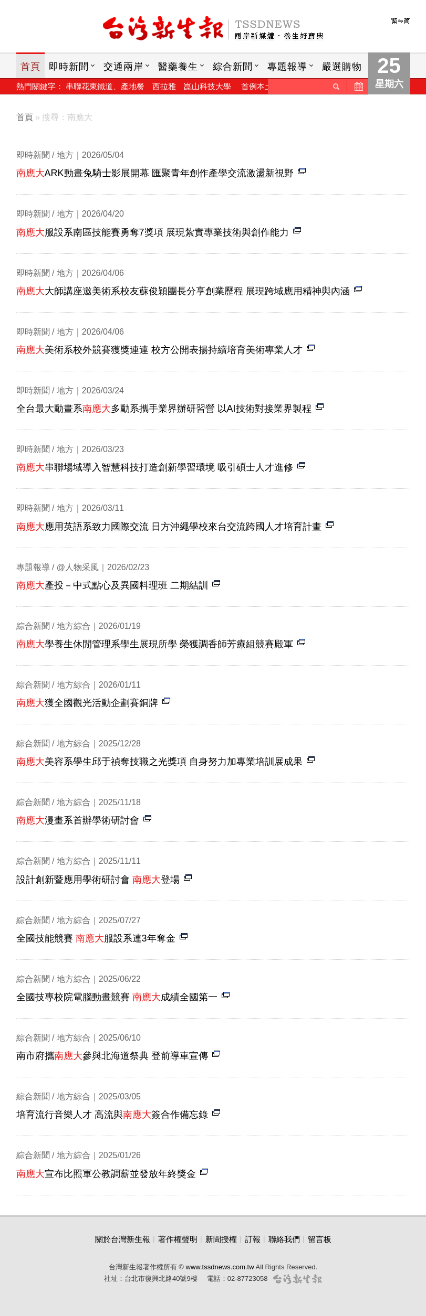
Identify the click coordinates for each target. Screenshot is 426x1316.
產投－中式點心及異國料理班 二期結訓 (112, 585)
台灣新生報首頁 (213, 29)
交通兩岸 (123, 66)
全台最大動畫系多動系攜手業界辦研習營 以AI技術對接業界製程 (163, 408)
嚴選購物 (342, 66)
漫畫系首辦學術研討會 (77, 820)
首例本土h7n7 (265, 86)
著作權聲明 (178, 1239)
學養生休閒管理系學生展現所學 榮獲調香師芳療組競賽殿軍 (154, 644)
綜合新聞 (233, 66)
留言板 (319, 1239)
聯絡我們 (284, 1239)
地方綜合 (73, 626)
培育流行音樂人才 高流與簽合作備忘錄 (112, 1114)
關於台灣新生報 (122, 1239)
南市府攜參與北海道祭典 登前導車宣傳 (112, 1056)
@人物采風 (78, 567)
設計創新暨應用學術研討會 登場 (98, 879)
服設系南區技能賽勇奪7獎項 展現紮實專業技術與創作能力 (152, 232)
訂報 (253, 1239)
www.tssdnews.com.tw (220, 1267)
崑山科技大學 (207, 86)
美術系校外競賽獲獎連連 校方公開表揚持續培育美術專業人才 (159, 350)
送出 (336, 86)
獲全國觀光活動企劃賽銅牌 (87, 703)
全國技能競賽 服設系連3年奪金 (95, 938)
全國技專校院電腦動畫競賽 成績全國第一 (116, 997)
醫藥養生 (178, 66)
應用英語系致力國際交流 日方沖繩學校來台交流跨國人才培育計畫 (168, 526)
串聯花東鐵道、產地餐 (105, 86)
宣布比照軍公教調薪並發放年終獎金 (106, 1174)
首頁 (30, 66)
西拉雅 (164, 86)
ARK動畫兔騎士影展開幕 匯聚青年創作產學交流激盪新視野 (155, 173)
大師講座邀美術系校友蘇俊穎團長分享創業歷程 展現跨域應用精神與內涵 (183, 291)
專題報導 (287, 66)
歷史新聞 (357, 86)
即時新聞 (69, 66)
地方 (65, 155)
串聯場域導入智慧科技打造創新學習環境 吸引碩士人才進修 (154, 467)
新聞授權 (221, 1239)
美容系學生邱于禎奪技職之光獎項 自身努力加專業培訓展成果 (159, 761)
